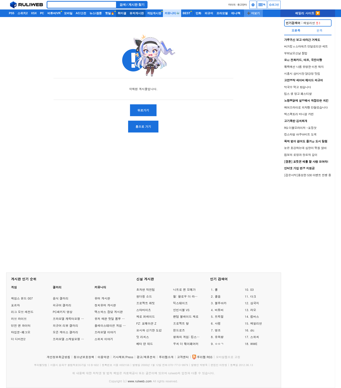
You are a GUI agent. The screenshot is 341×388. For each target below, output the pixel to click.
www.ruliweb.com (140, 381)
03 (252, 289)
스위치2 (23, 13)
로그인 (274, 4)
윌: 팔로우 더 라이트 (187, 296)
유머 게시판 (102, 298)
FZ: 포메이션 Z (146, 323)
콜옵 (218, 296)
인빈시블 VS (181, 310)
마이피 (231, 4)
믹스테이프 (180, 303)
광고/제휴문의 (146, 357)
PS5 (11, 13)
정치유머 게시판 (105, 305)
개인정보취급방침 (58, 357)
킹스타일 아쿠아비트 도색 (300, 134)
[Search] (82, 5)
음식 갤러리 (60, 298)
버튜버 (219, 310)
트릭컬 (219, 316)
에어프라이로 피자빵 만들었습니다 (306, 107)
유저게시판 (137, 13)
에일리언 (303, 23)
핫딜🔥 (109, 13)
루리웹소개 (166, 357)
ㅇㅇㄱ (219, 344)
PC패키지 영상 (62, 312)
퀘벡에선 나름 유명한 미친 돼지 (304, 67)
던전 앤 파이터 (21, 325)
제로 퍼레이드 (145, 316)
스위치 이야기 (103, 339)
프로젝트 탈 (181, 323)
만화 (198, 13)
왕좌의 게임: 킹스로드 (187, 337)
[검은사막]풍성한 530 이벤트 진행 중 (307, 175)
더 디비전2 (18, 339)
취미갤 (122, 13)
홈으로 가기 (143, 126)
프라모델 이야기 (105, 332)
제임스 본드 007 (22, 298)
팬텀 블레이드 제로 (185, 316)
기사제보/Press (123, 357)
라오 (253, 310)
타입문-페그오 (21, 332)
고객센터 (183, 357)
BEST (186, 13)
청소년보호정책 (84, 357)
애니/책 (235, 13)
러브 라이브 (19, 319)
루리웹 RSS (204, 357)
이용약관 (103, 357)
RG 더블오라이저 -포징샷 (300, 128)
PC (42, 13)
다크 (253, 296)
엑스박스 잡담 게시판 (108, 312)
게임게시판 (154, 13)
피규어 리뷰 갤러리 (65, 325)
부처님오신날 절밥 (295, 53)
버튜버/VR (54, 13)
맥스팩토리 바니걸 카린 (299, 114)
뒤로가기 (143, 110)
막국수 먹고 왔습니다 (297, 87)
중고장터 (242, 4)
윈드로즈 (179, 330)
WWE (253, 344)
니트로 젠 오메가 (184, 289)
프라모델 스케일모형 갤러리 (71, 339)
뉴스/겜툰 (96, 13)
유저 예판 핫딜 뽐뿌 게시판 (112, 319)
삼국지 (254, 303)
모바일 (68, 13)
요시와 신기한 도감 (149, 330)
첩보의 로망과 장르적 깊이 (300, 155)
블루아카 (221, 303)
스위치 (254, 337)
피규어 (209, 13)
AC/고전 (81, 13)
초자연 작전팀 (145, 289)
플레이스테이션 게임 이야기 (113, 325)
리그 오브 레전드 (22, 312)
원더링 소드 (144, 296)
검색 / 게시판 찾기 (132, 4)
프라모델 (222, 13)
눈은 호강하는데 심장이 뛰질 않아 (305, 148)
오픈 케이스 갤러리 (65, 332)
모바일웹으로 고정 (228, 357)
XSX (34, 13)
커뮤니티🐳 (172, 13)
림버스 (254, 316)
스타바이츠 (143, 310)
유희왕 (219, 337)
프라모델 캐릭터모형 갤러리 (71, 319)
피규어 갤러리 (62, 305)
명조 (218, 330)
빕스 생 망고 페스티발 (298, 94)
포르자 (15, 305)
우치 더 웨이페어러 (185, 344)
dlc (252, 330)
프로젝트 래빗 (145, 303)
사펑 (218, 323)
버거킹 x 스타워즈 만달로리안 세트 (306, 46)
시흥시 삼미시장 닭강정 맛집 (302, 73)
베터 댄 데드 (144, 344)
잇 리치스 (142, 337)
